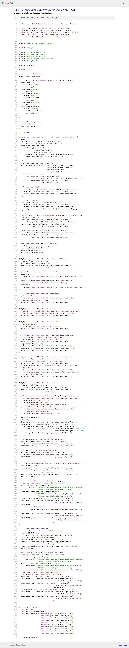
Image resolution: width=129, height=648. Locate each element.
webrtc (17, 10)
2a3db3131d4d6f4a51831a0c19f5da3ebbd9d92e (47, 10)
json (125, 645)
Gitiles (12, 645)
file (56, 18)
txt (120, 645)
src (23, 10)
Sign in (125, 3)
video (74, 10)
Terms (24, 645)
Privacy (18, 645)
